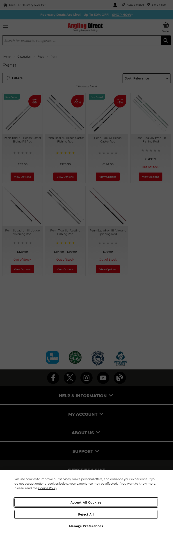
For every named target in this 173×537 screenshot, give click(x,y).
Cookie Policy (47, 488)
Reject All (86, 514)
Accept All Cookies (86, 502)
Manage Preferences (86, 526)
